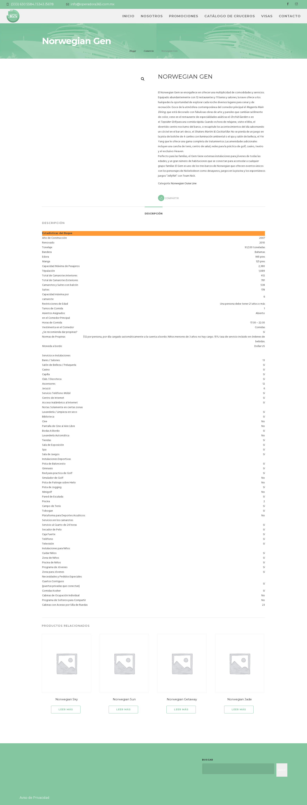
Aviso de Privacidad (34, 798)
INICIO (128, 16)
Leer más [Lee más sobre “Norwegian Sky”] (66, 709)
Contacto (290, 16)
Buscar (207, 759)
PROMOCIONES (183, 16)
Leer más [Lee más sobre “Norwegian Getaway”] (181, 709)
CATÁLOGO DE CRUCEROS (229, 16)
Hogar (132, 50)
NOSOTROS (152, 16)
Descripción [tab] (154, 213)
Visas (267, 16)
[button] (142, 79)
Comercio (149, 50)
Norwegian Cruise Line (184, 183)
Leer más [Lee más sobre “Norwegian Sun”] (123, 709)
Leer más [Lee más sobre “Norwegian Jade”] (239, 709)
